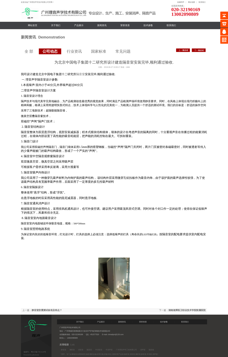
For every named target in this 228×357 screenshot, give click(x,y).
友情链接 (64, 344)
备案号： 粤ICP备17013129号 (35, 352)
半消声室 (109, 350)
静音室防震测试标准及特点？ (199, 50)
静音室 (63, 350)
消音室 (80, 350)
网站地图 (191, 2)
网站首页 (32, 25)
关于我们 (55, 25)
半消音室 (98, 350)
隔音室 (80, 74)
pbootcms (35, 355)
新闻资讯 (102, 25)
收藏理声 (180, 2)
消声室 (142, 350)
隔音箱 (151, 350)
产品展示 (78, 25)
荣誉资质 (125, 25)
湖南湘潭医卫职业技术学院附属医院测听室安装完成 (183, 50)
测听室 (72, 350)
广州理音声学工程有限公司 (126, 350)
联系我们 (202, 2)
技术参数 (148, 25)
